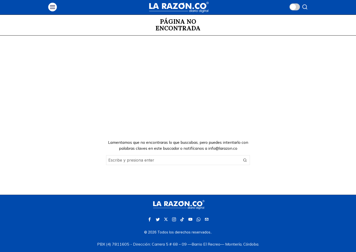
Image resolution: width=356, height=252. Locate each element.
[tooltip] (149, 219)
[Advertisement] (178, 72)
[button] (245, 160)
